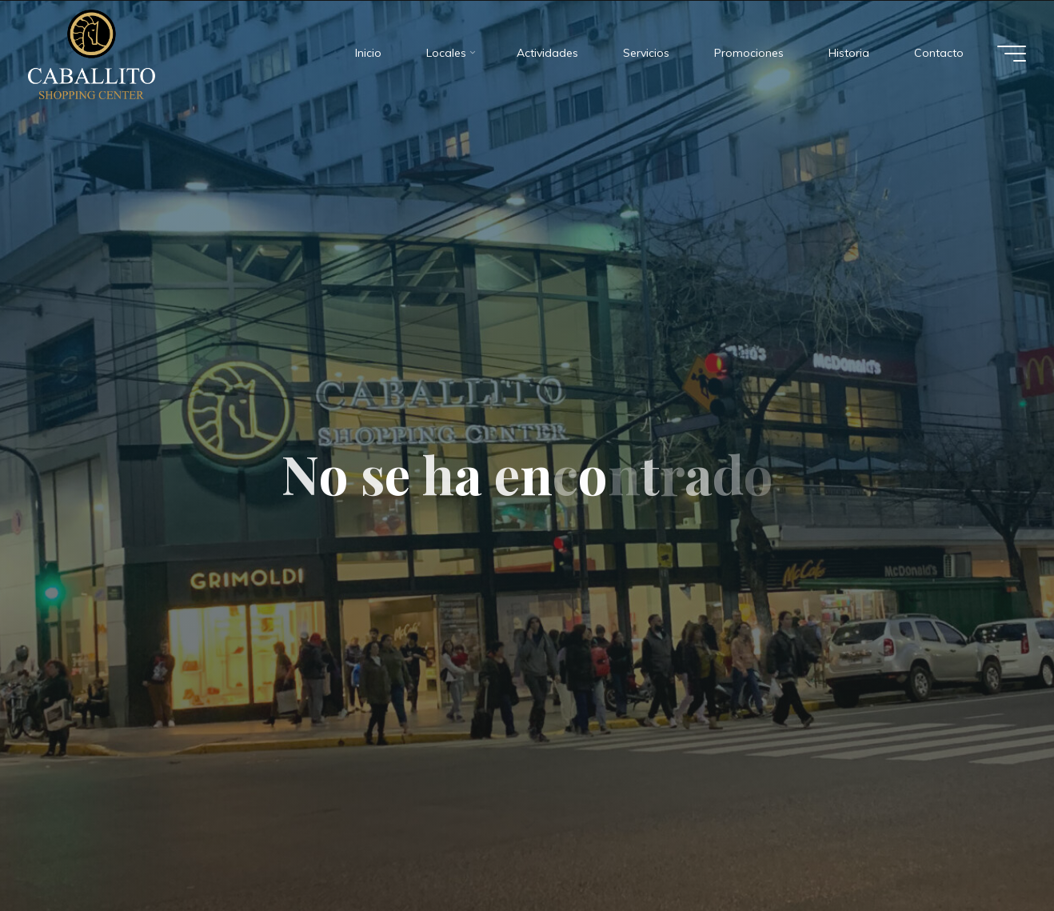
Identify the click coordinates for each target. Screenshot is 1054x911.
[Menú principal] (1011, 53)
